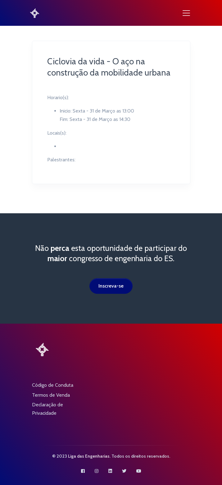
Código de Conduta (52, 385)
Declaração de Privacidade (47, 409)
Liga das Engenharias (89, 456)
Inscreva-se (111, 286)
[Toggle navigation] (186, 13)
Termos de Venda (51, 395)
